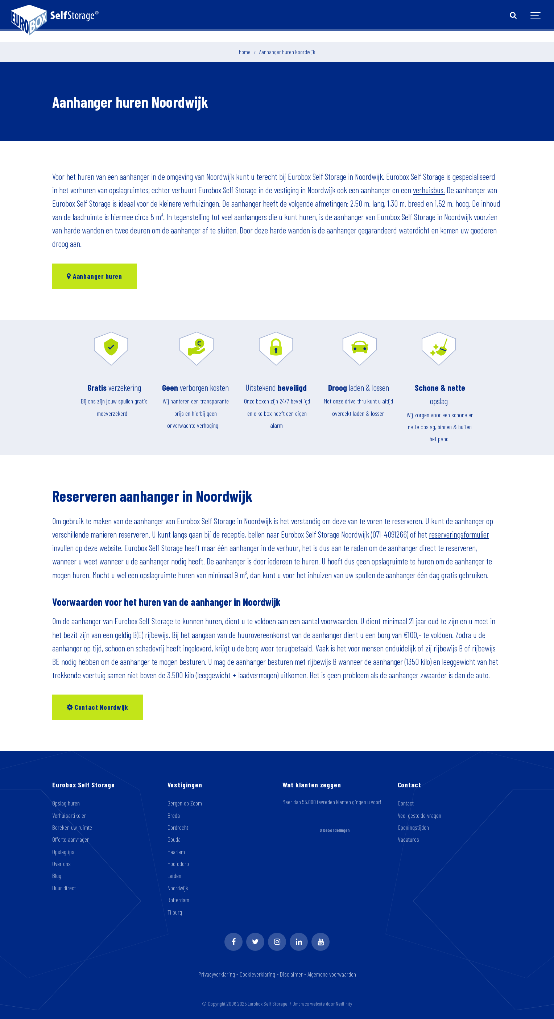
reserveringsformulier (459, 534)
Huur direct (64, 888)
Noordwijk (178, 888)
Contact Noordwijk (97, 707)
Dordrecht (178, 827)
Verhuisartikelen (69, 815)
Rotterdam (178, 900)
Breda (174, 815)
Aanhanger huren (94, 276)
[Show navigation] (536, 15)
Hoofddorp (178, 863)
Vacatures (408, 839)
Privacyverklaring (216, 974)
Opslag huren (66, 803)
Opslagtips (63, 852)
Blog (56, 875)
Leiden (174, 875)
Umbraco (301, 1004)
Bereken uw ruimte (72, 827)
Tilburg (175, 912)
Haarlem (176, 852)
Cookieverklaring (257, 974)
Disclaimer (292, 974)
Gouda (174, 839)
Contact (406, 803)
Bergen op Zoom (185, 803)
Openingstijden (413, 827)
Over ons (61, 863)
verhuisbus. (429, 190)
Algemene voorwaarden (331, 974)
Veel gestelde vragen (419, 815)
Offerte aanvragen (71, 839)
